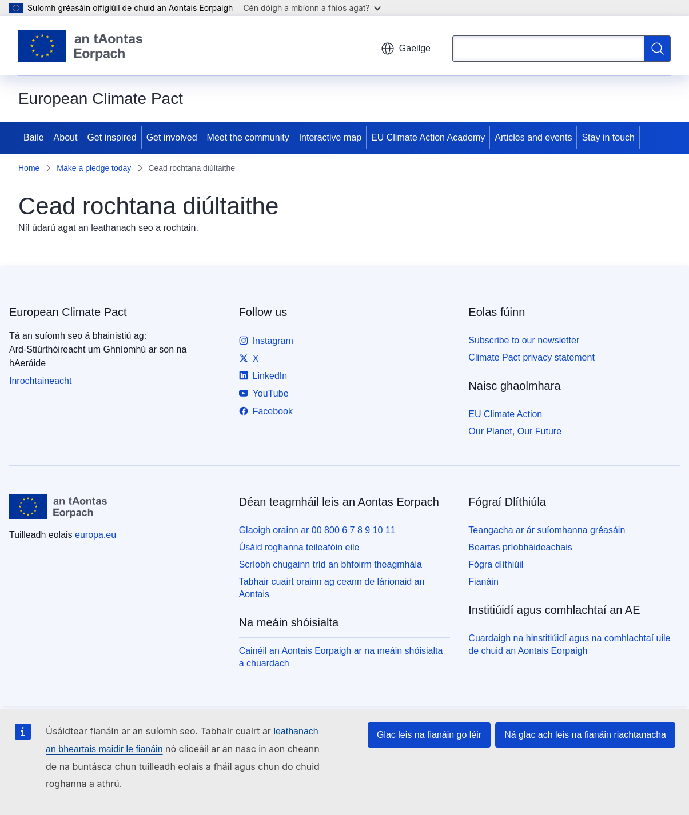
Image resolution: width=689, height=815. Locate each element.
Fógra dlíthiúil (495, 564)
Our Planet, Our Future (514, 431)
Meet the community (248, 137)
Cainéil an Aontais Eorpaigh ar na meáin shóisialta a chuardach (341, 657)
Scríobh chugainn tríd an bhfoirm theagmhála (330, 564)
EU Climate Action (505, 414)
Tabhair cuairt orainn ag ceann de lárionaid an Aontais (332, 588)
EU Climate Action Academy (428, 137)
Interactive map (330, 137)
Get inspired (111, 137)
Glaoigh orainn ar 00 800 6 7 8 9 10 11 (317, 530)
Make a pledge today (94, 168)
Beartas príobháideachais (520, 547)
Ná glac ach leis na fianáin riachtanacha (585, 735)
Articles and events (533, 137)
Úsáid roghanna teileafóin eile (299, 547)
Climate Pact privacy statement (531, 357)
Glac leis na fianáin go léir (429, 735)
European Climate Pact (68, 312)
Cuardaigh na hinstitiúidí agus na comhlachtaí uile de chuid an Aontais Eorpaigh (569, 644)
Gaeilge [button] (406, 48)
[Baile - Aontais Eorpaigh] (80, 46)
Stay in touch (608, 137)
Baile (33, 137)
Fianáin (483, 581)
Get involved (171, 137)
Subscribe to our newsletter (523, 340)
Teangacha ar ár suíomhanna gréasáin (546, 530)
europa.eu (95, 535)
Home (28, 168)
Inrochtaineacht (40, 381)
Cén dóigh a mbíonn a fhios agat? (312, 8)
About (66, 137)
